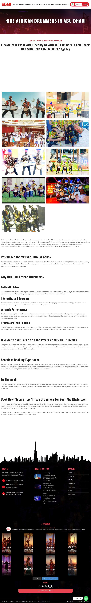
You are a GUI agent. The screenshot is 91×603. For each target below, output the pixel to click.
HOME (14, 4)
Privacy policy (71, 600)
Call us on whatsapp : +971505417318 (12, 488)
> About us (71, 476)
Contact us (58, 4)
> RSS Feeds (71, 494)
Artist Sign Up (65, 4)
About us (18, 4)
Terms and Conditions (83, 600)
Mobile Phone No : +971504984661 (15, 484)
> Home (70, 472)
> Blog (70, 490)
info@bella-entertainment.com (14, 480)
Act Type (33, 4)
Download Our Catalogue (45, 589)
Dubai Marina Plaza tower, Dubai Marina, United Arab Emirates (14, 493)
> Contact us (71, 487)
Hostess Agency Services (49, 4)
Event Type (39, 4)
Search (85, 4)
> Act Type (71, 480)
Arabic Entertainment (25, 4)
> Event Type (71, 483)
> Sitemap (71, 498)
